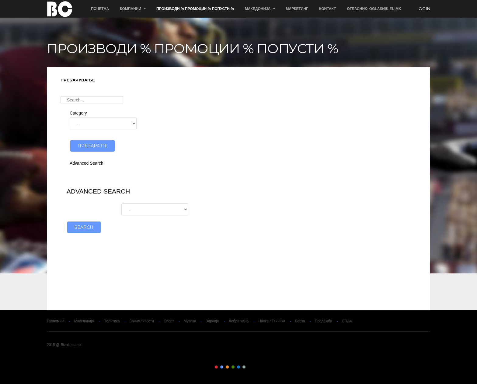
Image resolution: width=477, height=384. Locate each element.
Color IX (260, 367)
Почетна (100, 9)
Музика (190, 321)
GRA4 (347, 321)
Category (78, 113)
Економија (55, 321)
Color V (238, 367)
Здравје (212, 321)
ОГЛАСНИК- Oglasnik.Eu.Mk (374, 9)
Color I (216, 367)
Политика (112, 321)
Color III (227, 367)
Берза (300, 321)
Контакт (327, 9)
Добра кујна (239, 321)
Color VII (249, 367)
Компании (130, 9)
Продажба (323, 321)
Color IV (233, 367)
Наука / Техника (272, 321)
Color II (221, 367)
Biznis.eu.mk (60, 9)
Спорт (169, 321)
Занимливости (142, 321)
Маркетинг (297, 9)
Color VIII (255, 367)
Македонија (258, 9)
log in (423, 8)
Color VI (243, 367)
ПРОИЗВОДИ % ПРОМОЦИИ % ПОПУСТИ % (195, 9)
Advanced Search (86, 163)
